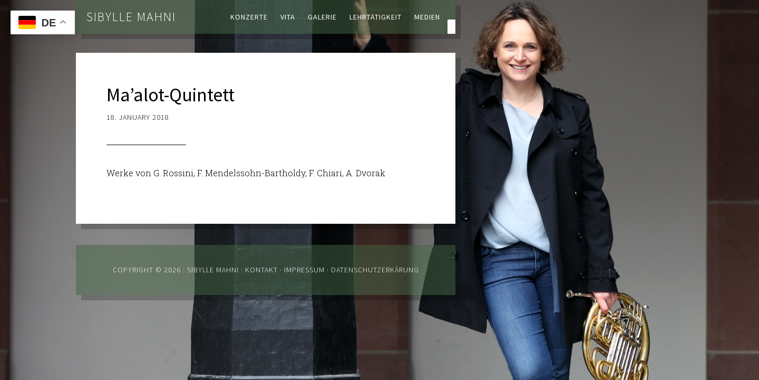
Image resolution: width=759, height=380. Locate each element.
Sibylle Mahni (131, 16)
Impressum (304, 269)
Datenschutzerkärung (375, 269)
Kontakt (261, 269)
